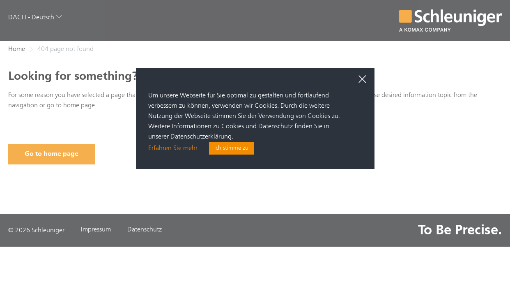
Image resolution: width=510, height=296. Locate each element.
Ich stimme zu (231, 149)
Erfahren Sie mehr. (173, 149)
